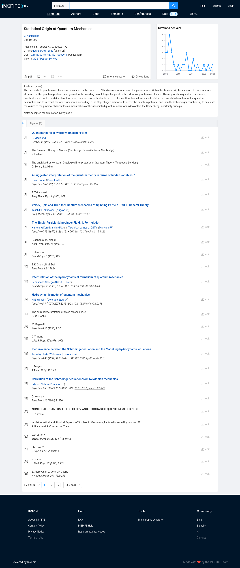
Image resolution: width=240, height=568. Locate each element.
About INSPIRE (36, 519)
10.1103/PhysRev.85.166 (84, 184)
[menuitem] (203, 6)
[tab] (34, 123)
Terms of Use (35, 537)
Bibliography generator (151, 519)
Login (231, 5)
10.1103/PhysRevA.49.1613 (90, 358)
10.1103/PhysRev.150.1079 (90, 388)
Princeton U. (54, 180)
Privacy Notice (36, 531)
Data (165, 14)
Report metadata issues (91, 531)
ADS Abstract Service (45, 58)
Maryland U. (56, 227)
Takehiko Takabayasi (43, 210)
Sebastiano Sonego (43, 282)
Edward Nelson (40, 384)
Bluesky (201, 525)
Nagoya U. (62, 210)
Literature (53, 14)
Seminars (117, 14)
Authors (76, 14)
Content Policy (36, 525)
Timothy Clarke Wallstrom (46, 354)
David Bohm (38, 180)
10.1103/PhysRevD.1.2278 (87, 303)
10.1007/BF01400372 (82, 142)
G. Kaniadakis (31, 35)
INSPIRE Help (85, 525)
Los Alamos (69, 354)
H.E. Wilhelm (39, 299)
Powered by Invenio (24, 562)
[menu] (209, 6)
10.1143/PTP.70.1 (81, 214)
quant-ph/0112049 (42, 50)
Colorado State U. (57, 299)
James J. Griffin (88, 227)
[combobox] (120, 5)
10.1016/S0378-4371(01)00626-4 (48, 54)
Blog (199, 519)
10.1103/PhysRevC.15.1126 (90, 231)
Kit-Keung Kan (40, 227)
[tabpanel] (120, 309)
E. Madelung (39, 138)
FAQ (80, 519)
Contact (201, 537)
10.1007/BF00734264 (88, 286)
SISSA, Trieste (63, 282)
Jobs (96, 14)
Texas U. (73, 227)
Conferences (142, 14)
